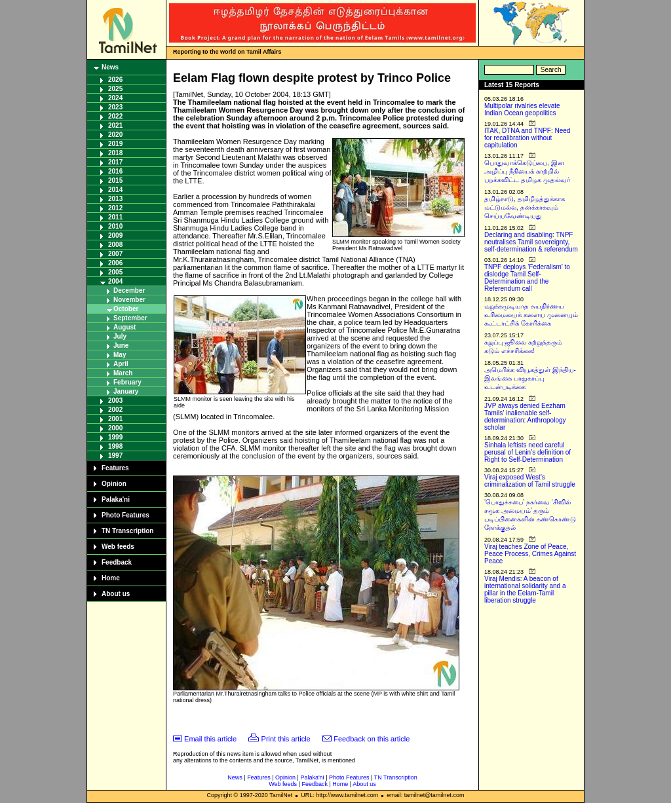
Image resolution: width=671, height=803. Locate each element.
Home (111, 578)
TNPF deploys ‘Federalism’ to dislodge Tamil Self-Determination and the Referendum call (527, 277)
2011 (115, 217)
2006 (115, 263)
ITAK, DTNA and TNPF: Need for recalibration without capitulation (527, 138)
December (129, 290)
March (122, 373)
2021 (115, 125)
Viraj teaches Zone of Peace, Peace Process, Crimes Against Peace (530, 554)
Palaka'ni (116, 499)
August (124, 327)
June (120, 345)
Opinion (114, 483)
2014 (115, 189)
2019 (115, 143)
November (129, 299)
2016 (115, 171)
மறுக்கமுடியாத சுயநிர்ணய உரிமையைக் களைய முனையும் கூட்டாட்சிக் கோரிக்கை (531, 315)
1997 (115, 455)
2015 (115, 180)
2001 (115, 418)
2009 (115, 235)
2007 (115, 253)
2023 (115, 107)
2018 (115, 153)
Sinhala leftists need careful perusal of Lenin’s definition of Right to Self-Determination (527, 452)
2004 (115, 281)
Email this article (210, 739)
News (110, 67)
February (127, 382)
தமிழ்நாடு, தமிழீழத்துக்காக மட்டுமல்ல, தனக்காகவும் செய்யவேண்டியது (524, 207)
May (119, 354)
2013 (115, 198)
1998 (115, 446)
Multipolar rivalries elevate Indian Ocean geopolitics (522, 109)
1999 (115, 437)
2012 (115, 208)
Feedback (117, 562)
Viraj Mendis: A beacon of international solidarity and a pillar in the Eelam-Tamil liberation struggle (525, 589)
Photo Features (125, 515)
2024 (115, 98)
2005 (115, 272)
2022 (115, 116)
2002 (115, 409)
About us (116, 593)
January (125, 391)
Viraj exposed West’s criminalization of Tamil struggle (529, 481)
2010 (115, 226)
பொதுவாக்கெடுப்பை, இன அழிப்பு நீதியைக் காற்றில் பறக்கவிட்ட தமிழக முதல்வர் (527, 171)
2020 (115, 134)
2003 (115, 400)
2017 (115, 162)
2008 (115, 244)
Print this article (286, 739)
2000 (115, 428)
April (120, 363)
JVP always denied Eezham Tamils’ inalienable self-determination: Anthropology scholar (525, 416)
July (119, 336)
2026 (115, 79)
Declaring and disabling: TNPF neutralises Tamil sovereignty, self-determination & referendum (531, 242)
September (130, 318)
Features (115, 468)
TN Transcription (127, 530)
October (125, 308)
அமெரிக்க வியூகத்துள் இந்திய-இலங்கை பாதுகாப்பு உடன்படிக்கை (530, 378)
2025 (115, 88)
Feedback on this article (372, 739)
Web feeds (118, 546)
